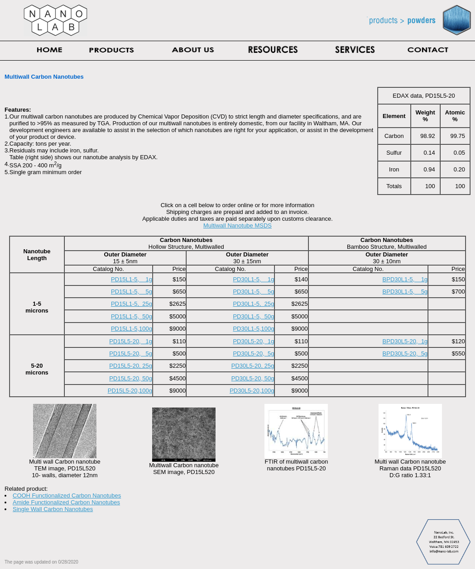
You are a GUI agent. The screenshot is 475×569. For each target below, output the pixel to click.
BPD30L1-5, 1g (405, 279)
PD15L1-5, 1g (131, 279)
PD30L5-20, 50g (252, 378)
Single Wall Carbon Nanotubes (53, 509)
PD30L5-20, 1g (253, 341)
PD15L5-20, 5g (130, 353)
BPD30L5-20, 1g (405, 341)
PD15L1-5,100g (131, 328)
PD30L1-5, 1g (253, 279)
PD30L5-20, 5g (253, 353)
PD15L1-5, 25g (131, 303)
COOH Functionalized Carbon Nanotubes (67, 495)
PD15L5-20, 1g (130, 341)
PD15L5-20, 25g (130, 365)
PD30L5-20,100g (252, 390)
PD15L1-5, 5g (131, 291)
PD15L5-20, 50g (130, 378)
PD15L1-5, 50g (131, 316)
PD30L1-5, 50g (253, 316)
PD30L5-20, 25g (252, 365)
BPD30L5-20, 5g (405, 353)
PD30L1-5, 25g (253, 303)
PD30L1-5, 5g (253, 291)
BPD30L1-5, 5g (405, 291)
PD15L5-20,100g (130, 390)
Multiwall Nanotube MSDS (237, 225)
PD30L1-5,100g (253, 328)
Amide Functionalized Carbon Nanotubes (66, 502)
